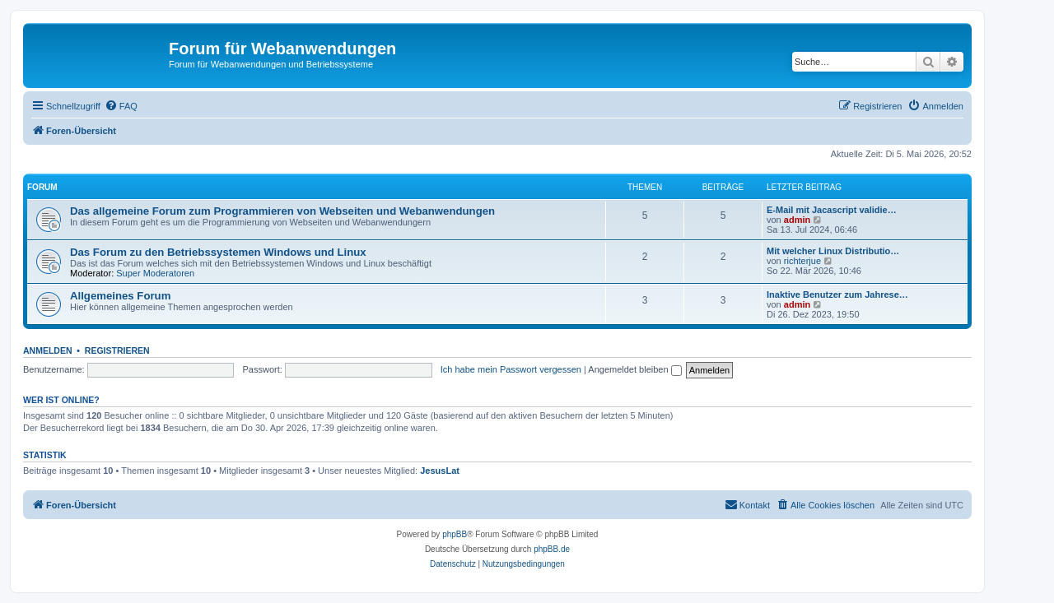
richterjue (802, 261)
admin (797, 220)
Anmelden (47, 350)
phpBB (454, 534)
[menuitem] (121, 106)
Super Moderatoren (155, 273)
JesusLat (439, 470)
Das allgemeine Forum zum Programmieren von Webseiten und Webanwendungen (282, 211)
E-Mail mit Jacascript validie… (832, 210)
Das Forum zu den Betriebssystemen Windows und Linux (218, 252)
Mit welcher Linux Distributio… (833, 251)
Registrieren (117, 350)
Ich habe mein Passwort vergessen (511, 369)
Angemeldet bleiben (634, 369)
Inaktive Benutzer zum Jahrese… (837, 294)
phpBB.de (552, 549)
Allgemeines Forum (120, 296)
